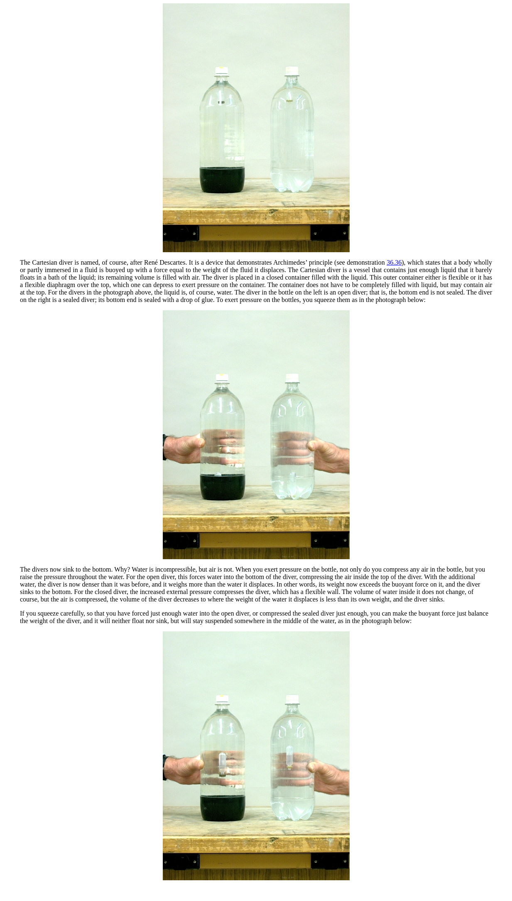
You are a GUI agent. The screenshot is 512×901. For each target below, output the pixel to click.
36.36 (394, 262)
